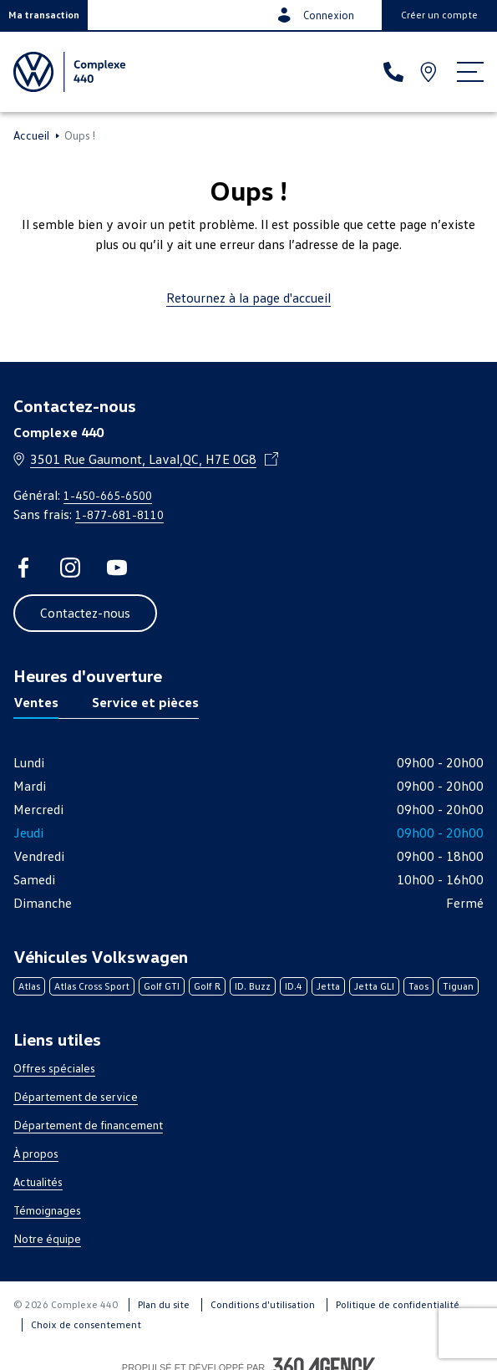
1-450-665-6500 (107, 495)
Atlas (29, 986)
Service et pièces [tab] (145, 702)
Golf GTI (162, 986)
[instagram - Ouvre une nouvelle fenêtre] (70, 568)
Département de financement (88, 1125)
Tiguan (458, 986)
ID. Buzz (253, 986)
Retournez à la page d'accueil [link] (248, 297)
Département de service (75, 1096)
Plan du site (164, 1304)
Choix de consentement (86, 1324)
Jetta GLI (374, 986)
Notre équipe (47, 1238)
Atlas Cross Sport (91, 986)
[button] (44, 15)
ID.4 (293, 986)
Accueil (31, 135)
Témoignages (47, 1210)
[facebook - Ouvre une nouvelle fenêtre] (23, 568)
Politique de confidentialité (397, 1304)
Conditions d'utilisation (262, 1304)
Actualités (38, 1181)
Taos (418, 986)
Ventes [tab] (35, 702)
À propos (35, 1153)
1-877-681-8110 (119, 514)
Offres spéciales (54, 1068)
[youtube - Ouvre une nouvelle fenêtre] (117, 568)
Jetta (328, 986)
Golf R (207, 986)
